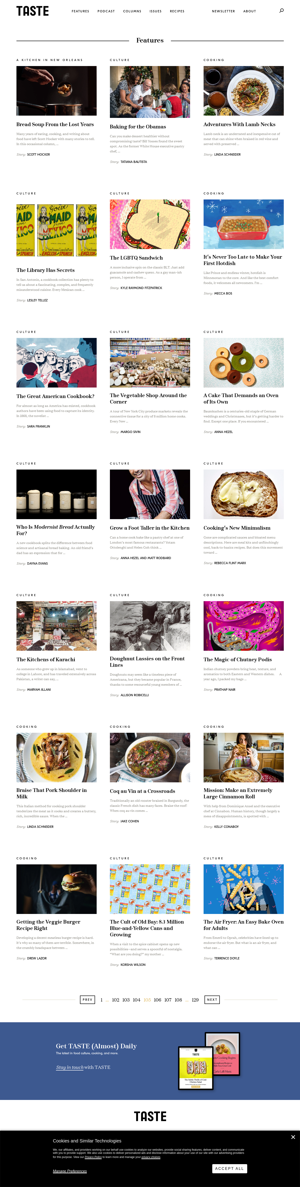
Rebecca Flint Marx (230, 563)
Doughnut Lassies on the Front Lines (147, 662)
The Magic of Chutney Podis (238, 659)
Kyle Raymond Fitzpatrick (141, 288)
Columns (132, 11)
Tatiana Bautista (134, 162)
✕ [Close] (293, 1137)
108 (178, 999)
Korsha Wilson (133, 965)
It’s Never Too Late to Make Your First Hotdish (243, 260)
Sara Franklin (38, 426)
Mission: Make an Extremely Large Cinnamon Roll (238, 793)
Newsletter (223, 11)
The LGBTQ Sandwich (136, 258)
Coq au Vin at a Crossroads (142, 791)
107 (168, 999)
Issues (156, 11)
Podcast (106, 11)
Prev (88, 1000)
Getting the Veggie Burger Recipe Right (48, 925)
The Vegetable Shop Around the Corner (148, 398)
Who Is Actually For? (55, 530)
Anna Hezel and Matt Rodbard (146, 558)
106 (157, 999)
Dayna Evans (37, 564)
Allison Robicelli (135, 695)
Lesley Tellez (37, 300)
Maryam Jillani (39, 690)
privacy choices (150, 1157)
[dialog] (150, 1159)
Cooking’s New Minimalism (237, 528)
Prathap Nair (224, 690)
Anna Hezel (223, 432)
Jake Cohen (130, 821)
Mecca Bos (223, 293)
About (249, 11)
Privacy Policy (93, 1157)
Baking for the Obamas (138, 127)
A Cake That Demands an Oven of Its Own (241, 398)
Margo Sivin (131, 432)
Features (80, 11)
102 (115, 999)
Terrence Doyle (226, 958)
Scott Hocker (38, 155)
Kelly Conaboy (226, 827)
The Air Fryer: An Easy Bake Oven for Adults (244, 925)
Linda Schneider (227, 155)
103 (126, 999)
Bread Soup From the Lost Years (55, 124)
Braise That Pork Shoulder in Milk (51, 793)
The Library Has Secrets (45, 270)
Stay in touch (69, 1067)
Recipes (177, 11)
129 (195, 999)
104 (137, 999)
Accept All (229, 1169)
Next (212, 1000)
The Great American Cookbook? (55, 396)
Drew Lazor (37, 958)
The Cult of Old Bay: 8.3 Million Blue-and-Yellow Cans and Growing (147, 928)
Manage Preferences (70, 1171)
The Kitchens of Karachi (45, 659)
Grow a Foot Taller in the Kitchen (150, 528)
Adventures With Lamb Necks (240, 124)
